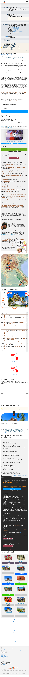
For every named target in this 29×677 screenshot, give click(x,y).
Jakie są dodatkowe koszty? (7, 461)
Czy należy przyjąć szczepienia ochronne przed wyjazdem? (13, 470)
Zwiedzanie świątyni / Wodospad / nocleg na (15, 323)
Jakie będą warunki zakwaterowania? (9, 454)
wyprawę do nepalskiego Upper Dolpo (8, 234)
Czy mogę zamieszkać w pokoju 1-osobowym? (11, 455)
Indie (14, 628)
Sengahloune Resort (16, 28)
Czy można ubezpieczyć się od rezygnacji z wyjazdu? (12, 473)
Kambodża (2, 670)
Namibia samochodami (7, 670)
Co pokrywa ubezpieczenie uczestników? (10, 472)
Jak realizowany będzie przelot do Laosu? (10, 451)
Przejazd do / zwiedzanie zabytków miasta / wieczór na (15, 336)
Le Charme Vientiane (16, 29)
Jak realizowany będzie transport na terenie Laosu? (12, 452)
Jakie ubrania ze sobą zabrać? (8, 469)
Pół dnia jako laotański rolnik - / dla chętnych (15, 347)
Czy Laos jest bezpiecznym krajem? (9, 445)
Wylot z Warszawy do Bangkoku (10, 313)
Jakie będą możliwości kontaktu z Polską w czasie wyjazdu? (13, 463)
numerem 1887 (3, 126)
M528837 (10, 127)
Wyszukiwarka (3, 659)
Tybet (14, 641)
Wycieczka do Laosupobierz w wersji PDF (14, 361)
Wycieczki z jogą (3, 655)
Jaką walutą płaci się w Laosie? (8, 465)
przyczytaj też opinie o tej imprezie (6, 54)
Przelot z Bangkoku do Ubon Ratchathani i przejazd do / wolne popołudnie (15, 318)
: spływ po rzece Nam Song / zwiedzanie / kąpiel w (15, 333)
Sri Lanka (14, 639)
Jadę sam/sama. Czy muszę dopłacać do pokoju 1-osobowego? (14, 456)
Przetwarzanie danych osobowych (8, 673)
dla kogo (6, 21)
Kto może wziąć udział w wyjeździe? (9, 440)
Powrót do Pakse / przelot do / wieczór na (15, 328)
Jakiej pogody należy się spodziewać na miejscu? (11, 468)
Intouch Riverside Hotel (15, 27)
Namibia (14, 632)
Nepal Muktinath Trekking (18, 670)
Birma (14, 621)
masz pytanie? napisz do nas (15, 549)
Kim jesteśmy (2, 654)
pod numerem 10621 (14, 123)
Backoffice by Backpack (22, 673)
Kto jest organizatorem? (7, 442)
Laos (15, 630)
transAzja (16, 667)
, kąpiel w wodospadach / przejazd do (15, 339)
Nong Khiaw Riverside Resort (18, 31)
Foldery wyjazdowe (3, 657)
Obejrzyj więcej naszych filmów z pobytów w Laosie (14, 143)
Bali (14, 619)
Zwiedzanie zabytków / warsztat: (15, 331)
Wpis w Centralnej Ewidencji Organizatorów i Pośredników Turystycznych (12, 650)
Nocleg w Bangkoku (9, 315)
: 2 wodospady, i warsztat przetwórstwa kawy (15, 320)
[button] (27, 430)
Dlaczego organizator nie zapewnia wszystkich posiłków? (13, 459)
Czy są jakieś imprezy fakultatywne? (9, 466)
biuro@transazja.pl (5, 664)
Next (27, 393)
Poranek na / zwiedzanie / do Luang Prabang (15, 344)
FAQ (16, 53)
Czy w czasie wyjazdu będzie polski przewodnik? (11, 446)
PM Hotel (14, 30)
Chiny (14, 623)
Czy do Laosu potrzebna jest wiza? (9, 449)
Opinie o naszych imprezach (5, 656)
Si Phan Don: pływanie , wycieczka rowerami (14, 326)
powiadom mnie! (12, 18)
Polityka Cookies (16, 673)
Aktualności (2, 658)
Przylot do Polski (8, 350)
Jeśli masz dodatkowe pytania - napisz (20, 475)
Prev (2, 393)
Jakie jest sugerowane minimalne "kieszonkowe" (11, 462)
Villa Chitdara (16, 32)
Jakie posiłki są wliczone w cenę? (8, 458)
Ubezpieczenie (5, 36)
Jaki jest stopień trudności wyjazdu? (9, 443)
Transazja (12, 427)
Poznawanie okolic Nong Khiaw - (14, 341)
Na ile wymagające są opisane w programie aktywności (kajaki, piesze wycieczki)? (14, 448)
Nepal (14, 634)
